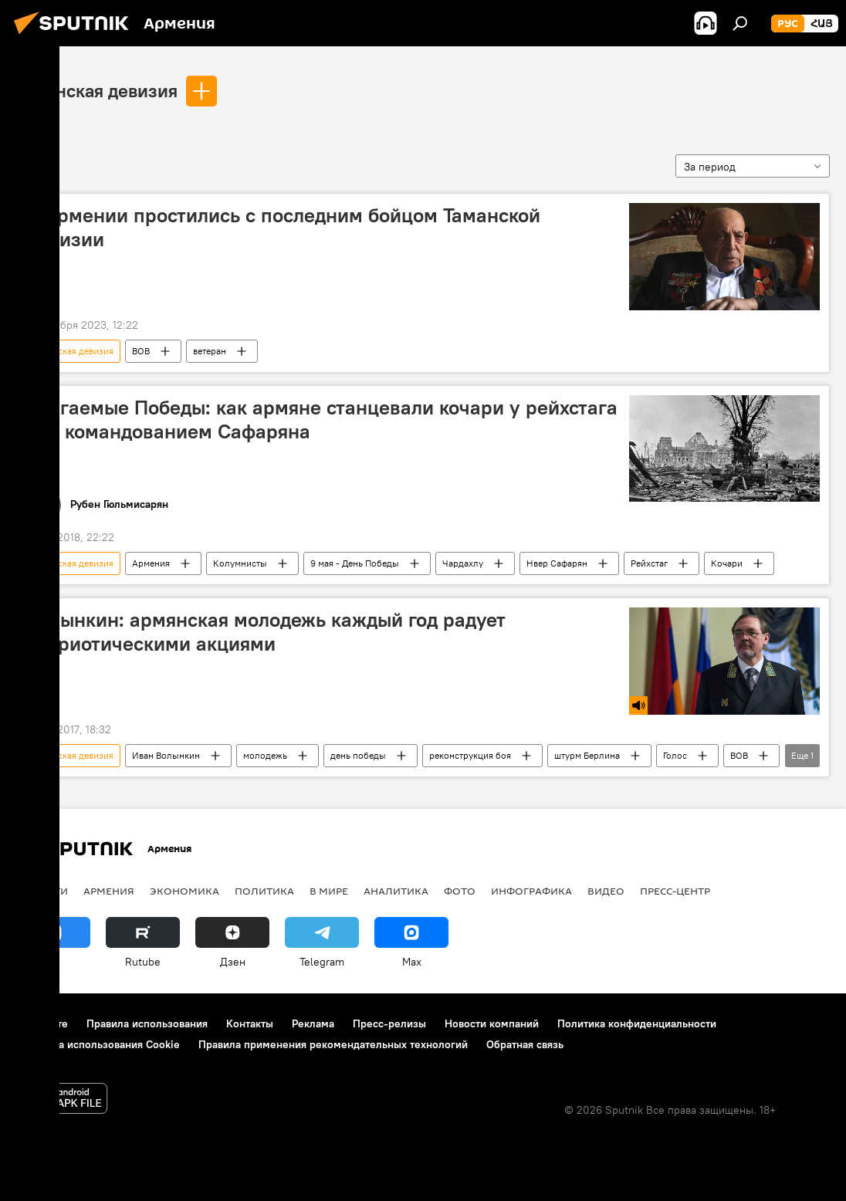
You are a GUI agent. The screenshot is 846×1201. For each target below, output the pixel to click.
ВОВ (141, 351)
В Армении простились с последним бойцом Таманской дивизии (283, 227)
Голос (675, 755)
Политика (264, 891)
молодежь (265, 755)
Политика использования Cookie (98, 1044)
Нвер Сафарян (556, 563)
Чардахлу (462, 563)
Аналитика (396, 891)
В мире (329, 891)
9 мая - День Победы (354, 563)
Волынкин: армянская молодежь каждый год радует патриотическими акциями (266, 631)
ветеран (209, 351)
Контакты (249, 1023)
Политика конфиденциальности (636, 1023)
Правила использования (147, 1023)
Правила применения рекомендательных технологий (333, 1044)
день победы (358, 755)
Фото (459, 891)
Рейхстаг (649, 563)
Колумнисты (240, 563)
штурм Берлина (587, 755)
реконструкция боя (470, 755)
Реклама (313, 1023)
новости (42, 891)
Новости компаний (492, 1023)
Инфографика (531, 891)
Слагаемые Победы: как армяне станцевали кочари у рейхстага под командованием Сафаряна (322, 419)
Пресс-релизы (389, 1023)
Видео (605, 891)
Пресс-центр (675, 891)
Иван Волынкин (166, 755)
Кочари (727, 563)
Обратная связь (524, 1044)
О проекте (42, 1023)
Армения (151, 563)
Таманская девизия (97, 90)
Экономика (184, 891)
